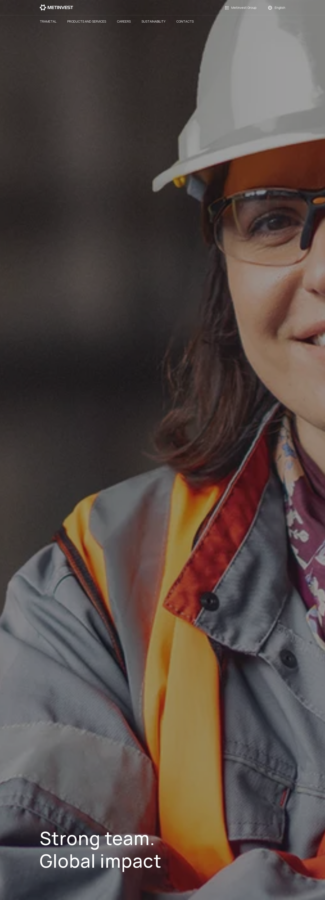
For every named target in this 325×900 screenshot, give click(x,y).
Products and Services (86, 21)
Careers (124, 21)
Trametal (48, 21)
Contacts (185, 21)
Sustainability (153, 21)
